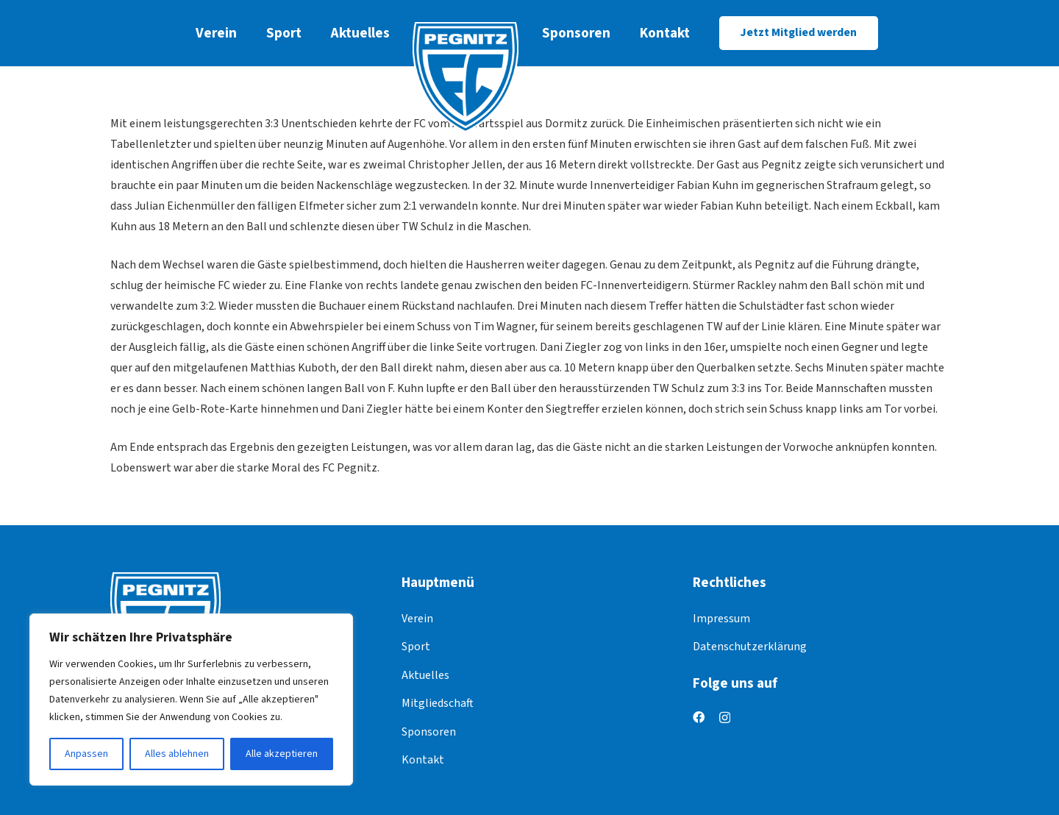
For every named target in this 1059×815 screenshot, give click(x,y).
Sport (416, 646)
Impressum (721, 619)
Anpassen (86, 754)
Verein (417, 619)
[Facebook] (699, 717)
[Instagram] (724, 718)
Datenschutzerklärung (750, 646)
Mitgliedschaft (438, 703)
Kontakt (423, 760)
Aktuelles (425, 675)
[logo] (466, 77)
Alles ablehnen (177, 754)
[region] (191, 699)
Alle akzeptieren (282, 754)
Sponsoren (429, 732)
